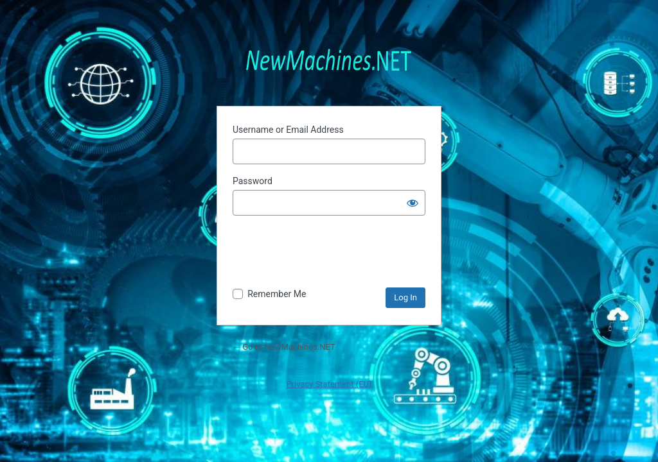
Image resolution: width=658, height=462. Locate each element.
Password (252, 181)
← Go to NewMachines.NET (283, 347)
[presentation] (330, 251)
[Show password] (412, 203)
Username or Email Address (288, 129)
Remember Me (276, 294)
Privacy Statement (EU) (328, 384)
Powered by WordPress (329, 58)
